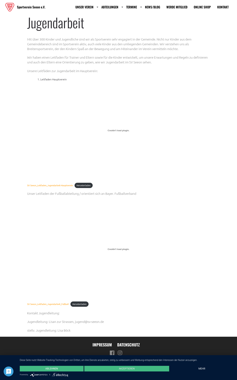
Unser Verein (84, 7)
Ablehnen (51, 368)
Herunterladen (84, 185)
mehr (201, 368)
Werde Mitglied (176, 7)
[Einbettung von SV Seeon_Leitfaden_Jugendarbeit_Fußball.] (118, 249)
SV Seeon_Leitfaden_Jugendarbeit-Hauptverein (50, 185)
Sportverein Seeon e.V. (31, 7)
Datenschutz (128, 345)
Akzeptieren (127, 368)
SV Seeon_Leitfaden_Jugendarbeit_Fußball (48, 304)
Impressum (102, 345)
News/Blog (152, 7)
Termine (131, 7)
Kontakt (223, 7)
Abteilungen (109, 7)
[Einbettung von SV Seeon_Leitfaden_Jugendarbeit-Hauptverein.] (118, 130)
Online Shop (202, 7)
